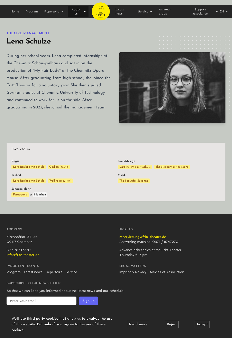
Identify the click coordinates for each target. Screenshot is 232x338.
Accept (202, 324)
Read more (138, 324)
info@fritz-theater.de (23, 255)
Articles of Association (167, 272)
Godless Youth (58, 166)
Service (71, 272)
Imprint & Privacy (132, 272)
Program (32, 11)
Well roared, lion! (60, 180)
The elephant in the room (172, 166)
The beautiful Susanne (133, 180)
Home (15, 11)
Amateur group (165, 11)
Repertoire (54, 272)
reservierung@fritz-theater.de (142, 237)
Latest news (119, 11)
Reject (172, 324)
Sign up (88, 301)
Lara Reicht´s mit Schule (28, 166)
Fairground (20, 194)
